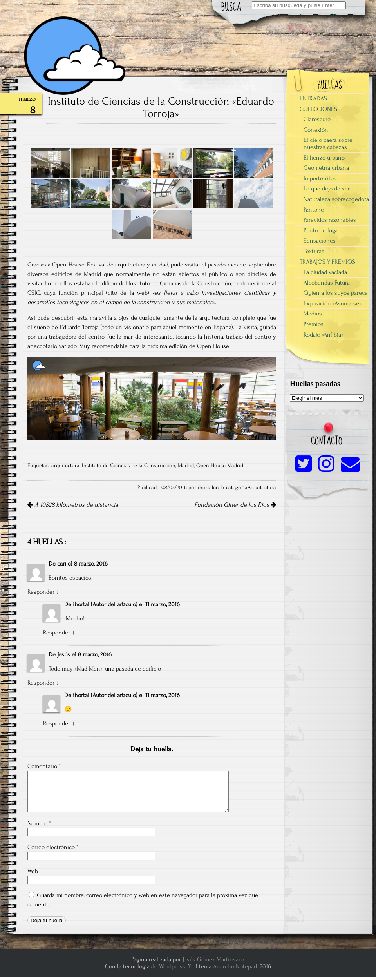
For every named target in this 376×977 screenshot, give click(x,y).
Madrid (186, 465)
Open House (68, 264)
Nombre (39, 823)
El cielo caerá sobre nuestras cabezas (328, 143)
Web (32, 871)
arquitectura (65, 465)
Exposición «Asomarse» (333, 303)
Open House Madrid (219, 465)
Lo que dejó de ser (327, 188)
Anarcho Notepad (235, 966)
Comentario (44, 766)
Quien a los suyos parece (336, 292)
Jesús (63, 654)
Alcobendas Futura (327, 282)
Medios (313, 313)
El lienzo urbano (324, 157)
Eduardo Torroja (79, 327)
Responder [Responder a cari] (40, 591)
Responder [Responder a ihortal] (56, 632)
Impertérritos (320, 178)
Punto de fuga (321, 230)
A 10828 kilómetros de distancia (72, 504)
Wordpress (172, 966)
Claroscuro (317, 119)
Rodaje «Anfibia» (323, 334)
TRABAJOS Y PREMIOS (327, 261)
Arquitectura (262, 487)
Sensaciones (320, 240)
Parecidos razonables (330, 219)
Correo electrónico (52, 847)
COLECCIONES (318, 108)
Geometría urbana (326, 167)
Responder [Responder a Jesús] (40, 682)
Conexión (316, 129)
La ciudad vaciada (325, 272)
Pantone (314, 209)
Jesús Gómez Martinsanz (214, 959)
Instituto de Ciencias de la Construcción (128, 465)
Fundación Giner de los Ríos (235, 504)
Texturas (314, 251)
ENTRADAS (313, 98)
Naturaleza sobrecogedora (336, 199)
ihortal (81, 604)
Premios (314, 324)
